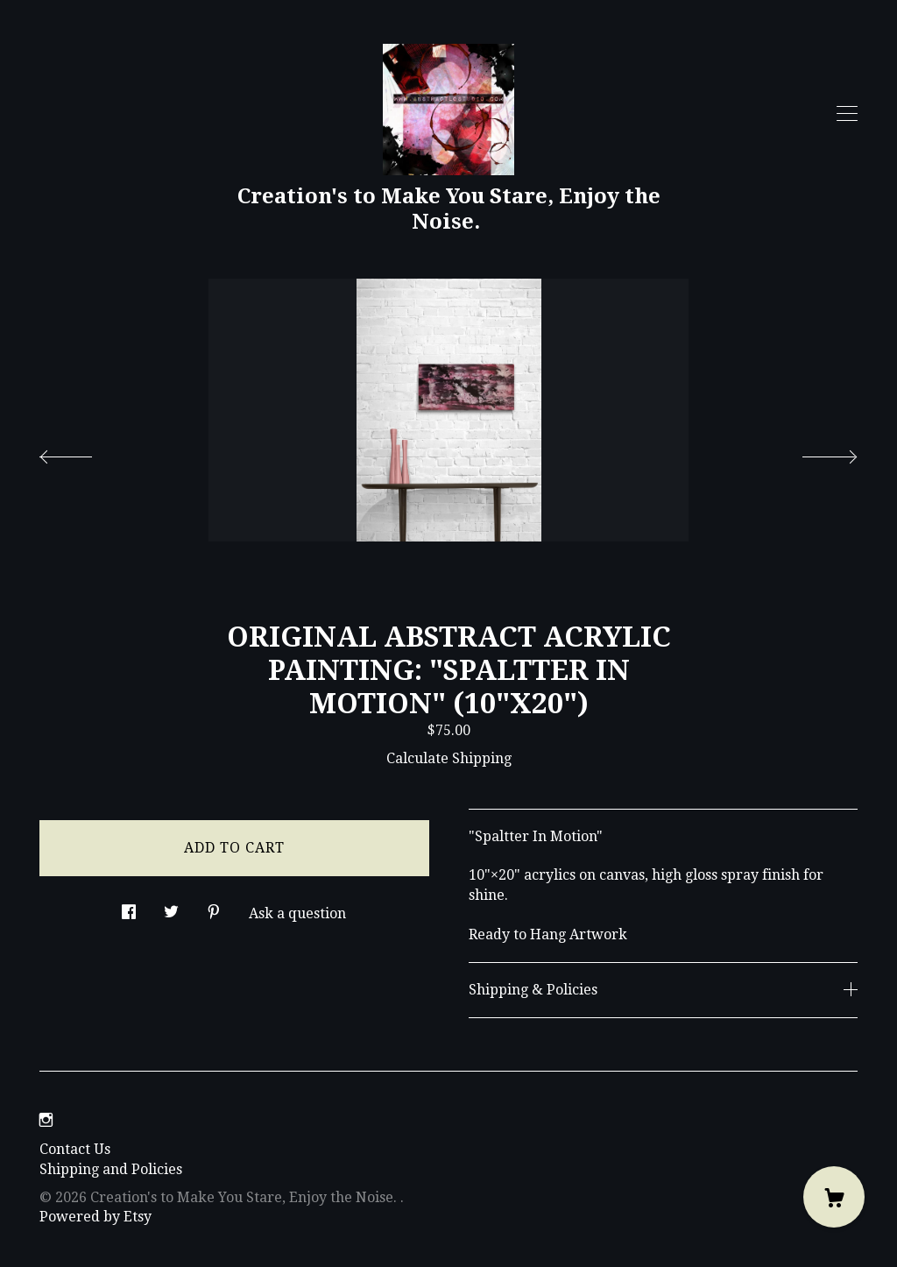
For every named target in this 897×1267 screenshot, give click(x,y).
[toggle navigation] (847, 114)
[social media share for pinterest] (214, 907)
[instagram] (46, 1120)
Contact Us (74, 1149)
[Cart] (834, 1197)
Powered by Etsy (95, 1216)
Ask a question (297, 913)
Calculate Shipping (449, 758)
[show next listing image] (814, 452)
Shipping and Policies (110, 1169)
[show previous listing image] (83, 452)
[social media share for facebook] (129, 907)
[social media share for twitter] (171, 907)
